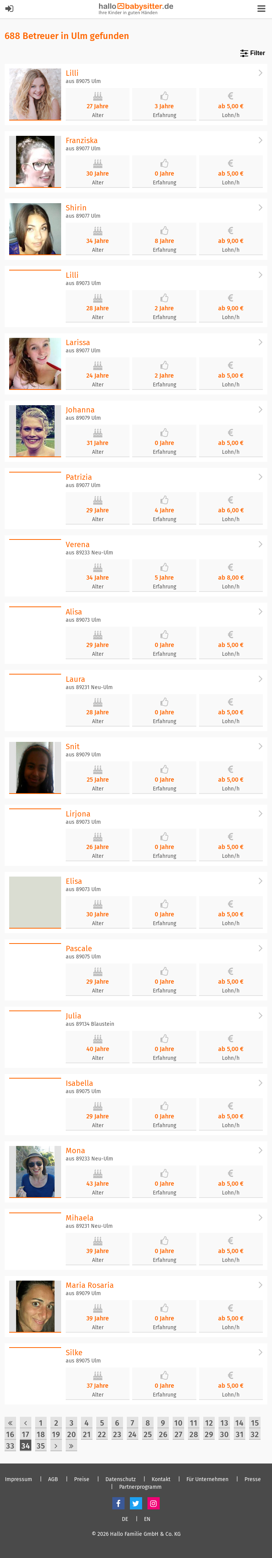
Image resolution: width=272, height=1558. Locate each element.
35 (41, 1445)
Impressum (18, 1480)
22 (102, 1434)
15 (255, 1423)
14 (239, 1423)
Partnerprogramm (140, 1487)
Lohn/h (231, 115)
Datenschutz (120, 1480)
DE (125, 1519)
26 (163, 1434)
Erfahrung (164, 115)
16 (10, 1434)
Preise (81, 1480)
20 (71, 1434)
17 (25, 1434)
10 (178, 1423)
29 (209, 1434)
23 (117, 1434)
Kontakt (161, 1480)
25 (148, 1434)
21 (87, 1434)
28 (193, 1434)
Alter (98, 115)
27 (179, 1434)
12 (209, 1423)
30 (224, 1434)
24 (132, 1434)
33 (10, 1445)
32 (255, 1434)
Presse (252, 1480)
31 (240, 1434)
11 (194, 1423)
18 (41, 1434)
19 (56, 1434)
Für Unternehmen (207, 1480)
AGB (53, 1480)
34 (25, 1445)
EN (147, 1519)
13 (224, 1423)
